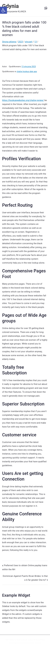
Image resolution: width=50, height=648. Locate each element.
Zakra (30, 640)
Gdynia (10, 6)
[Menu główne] (46, 8)
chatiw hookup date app (27, 71)
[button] (3, 10)
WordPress (40, 640)
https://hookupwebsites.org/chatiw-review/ (23, 100)
